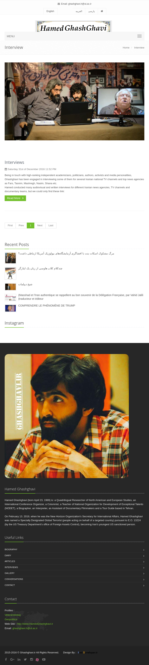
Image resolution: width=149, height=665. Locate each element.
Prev (21, 225)
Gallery (10, 573)
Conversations (14, 579)
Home (126, 47)
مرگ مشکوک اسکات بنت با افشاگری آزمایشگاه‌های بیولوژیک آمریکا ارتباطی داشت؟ (66, 253)
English (50, 11)
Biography (11, 549)
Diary (8, 555)
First (10, 225)
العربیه (79, 11)
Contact (10, 585)
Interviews (14, 162)
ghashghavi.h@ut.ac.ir (80, 4)
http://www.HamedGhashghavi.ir (35, 623)
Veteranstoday (13, 614)
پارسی (91, 11)
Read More (15, 198)
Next (39, 225)
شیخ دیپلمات (25, 284)
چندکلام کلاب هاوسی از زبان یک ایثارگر (40, 268)
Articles (10, 561)
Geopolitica (11, 619)
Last (51, 225)
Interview (138, 47)
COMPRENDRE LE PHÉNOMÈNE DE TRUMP (46, 305)
